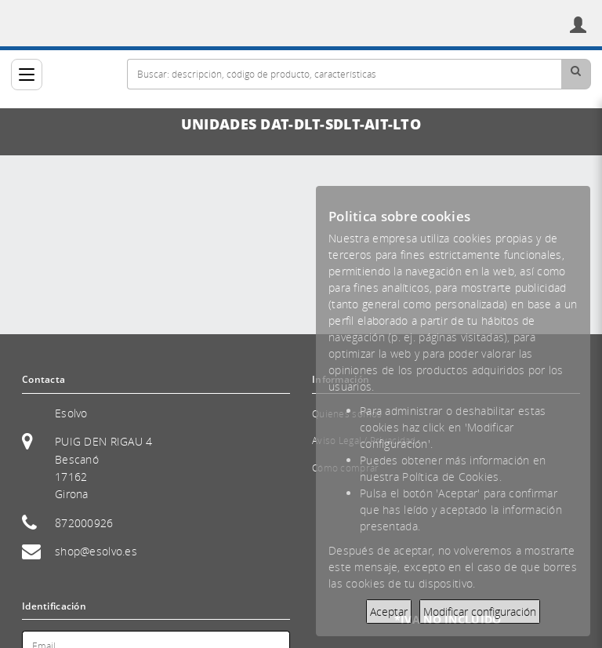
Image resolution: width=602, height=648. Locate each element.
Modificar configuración (479, 611)
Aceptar (389, 611)
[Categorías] (26, 74)
